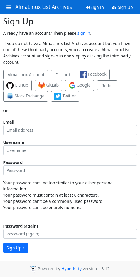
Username (13, 142)
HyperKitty (71, 268)
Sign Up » (15, 248)
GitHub (17, 85)
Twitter (65, 96)
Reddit (107, 85)
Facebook (93, 74)
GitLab (48, 85)
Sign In (95, 7)
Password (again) (20, 226)
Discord (62, 74)
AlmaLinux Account (25, 74)
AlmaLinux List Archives (43, 7)
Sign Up (122, 7)
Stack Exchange (25, 96)
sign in (83, 33)
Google (80, 85)
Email (8, 122)
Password (13, 162)
